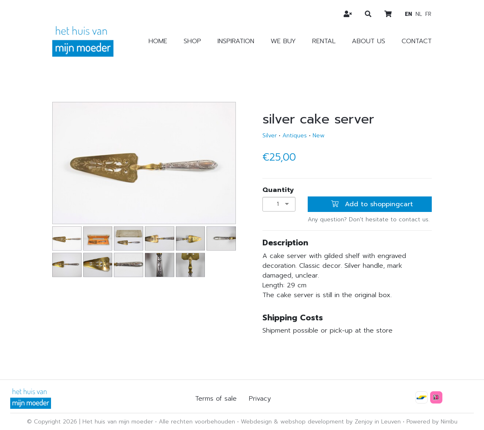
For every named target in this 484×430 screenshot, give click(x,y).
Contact (417, 41)
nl (418, 14)
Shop (192, 41)
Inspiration (236, 41)
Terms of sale (216, 399)
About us (368, 41)
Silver (269, 135)
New (318, 135)
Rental (323, 41)
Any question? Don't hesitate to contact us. (369, 219)
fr (428, 14)
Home (158, 41)
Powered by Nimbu (431, 421)
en (408, 14)
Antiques (294, 135)
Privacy (260, 399)
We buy (283, 41)
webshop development (312, 421)
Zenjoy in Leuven (378, 421)
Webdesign (256, 421)
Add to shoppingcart (372, 204)
